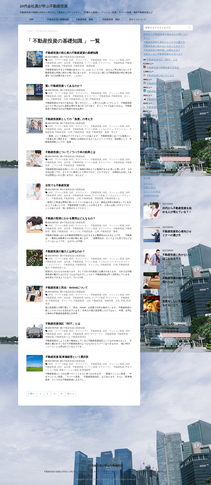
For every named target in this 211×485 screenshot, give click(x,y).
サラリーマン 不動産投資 (111, 63)
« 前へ (31, 393)
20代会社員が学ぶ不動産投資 (44, 6)
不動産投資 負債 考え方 (105, 132)
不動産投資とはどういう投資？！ (164, 83)
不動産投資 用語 (111, 19)
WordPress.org (151, 195)
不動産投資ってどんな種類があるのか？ (167, 107)
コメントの (151, 191)
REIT (86, 334)
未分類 (146, 178)
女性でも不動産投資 (57, 185)
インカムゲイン (105, 129)
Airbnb (87, 195)
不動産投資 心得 (59, 99)
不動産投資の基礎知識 (58, 19)
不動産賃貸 (66, 66)
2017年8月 (148, 152)
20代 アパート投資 (58, 60)
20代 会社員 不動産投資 (70, 63)
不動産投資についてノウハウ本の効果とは (70, 152)
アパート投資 (90, 63)
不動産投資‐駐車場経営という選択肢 (66, 356)
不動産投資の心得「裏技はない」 (164, 99)
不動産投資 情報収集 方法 (106, 300)
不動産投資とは (76, 99)
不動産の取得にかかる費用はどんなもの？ (70, 218)
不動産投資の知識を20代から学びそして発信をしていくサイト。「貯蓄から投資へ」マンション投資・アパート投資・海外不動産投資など (105, 471)
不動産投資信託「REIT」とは (62, 323)
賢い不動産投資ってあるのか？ (63, 85)
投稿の (149, 187)
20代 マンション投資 (113, 60)
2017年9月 (148, 148)
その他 (146, 162)
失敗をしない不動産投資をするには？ (163, 54)
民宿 (123, 300)
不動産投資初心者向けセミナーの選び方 (164, 42)
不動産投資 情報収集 (74, 165)
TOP (31, 19)
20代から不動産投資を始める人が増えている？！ (177, 210)
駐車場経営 (85, 370)
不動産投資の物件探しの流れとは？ (161, 50)
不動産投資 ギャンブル (69, 231)
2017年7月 (148, 156)
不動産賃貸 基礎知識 (84, 66)
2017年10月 (149, 144)
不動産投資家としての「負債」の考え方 (69, 119)
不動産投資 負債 (81, 132)
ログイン (148, 183)
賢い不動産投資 (92, 99)
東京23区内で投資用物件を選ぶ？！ (165, 115)
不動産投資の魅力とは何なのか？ (65, 251)
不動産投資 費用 (109, 231)
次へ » (70, 393)
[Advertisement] (168, 387)
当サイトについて (137, 19)
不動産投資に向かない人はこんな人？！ (164, 46)
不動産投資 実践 (84, 19)
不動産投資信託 (78, 337)
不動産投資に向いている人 (160, 75)
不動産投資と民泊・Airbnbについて (66, 287)
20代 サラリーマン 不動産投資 (85, 60)
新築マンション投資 (69, 370)
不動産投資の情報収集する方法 (163, 67)
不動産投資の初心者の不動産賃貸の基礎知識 (71, 52)
